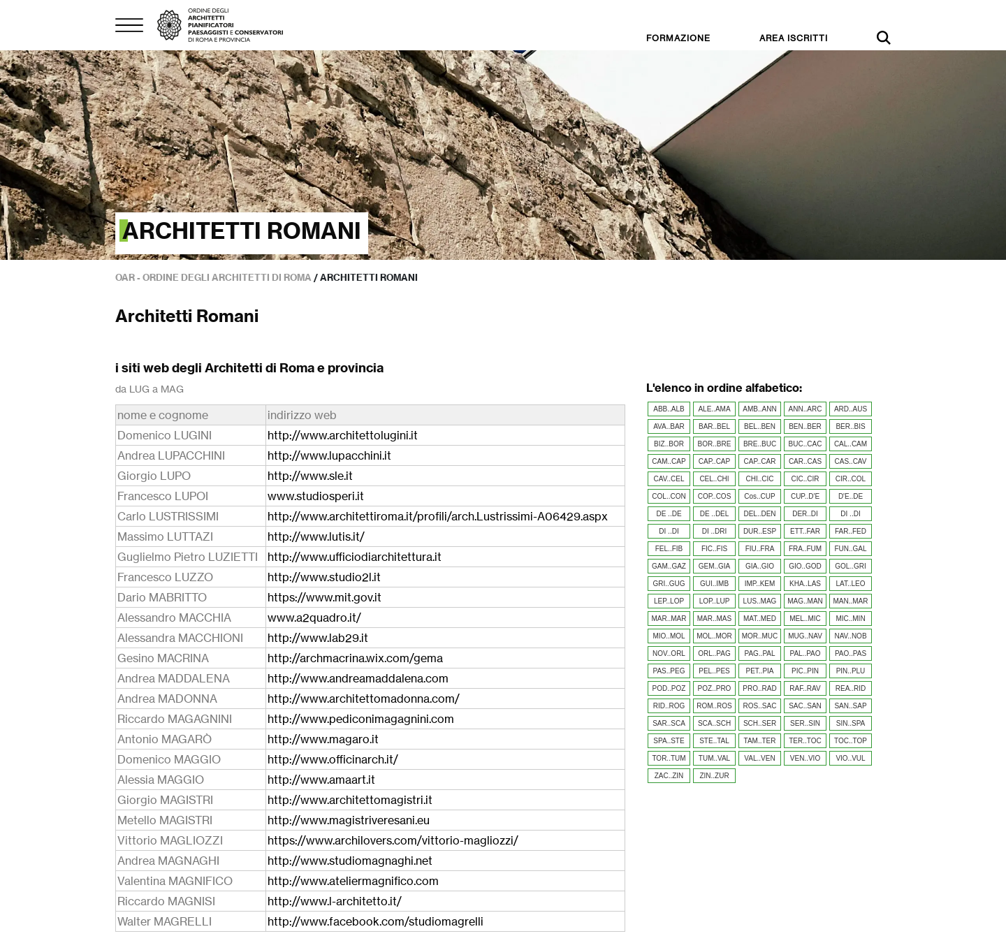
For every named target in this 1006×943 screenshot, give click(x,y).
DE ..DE (668, 514)
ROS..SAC (760, 706)
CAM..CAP (668, 461)
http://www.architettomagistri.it (350, 800)
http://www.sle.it (310, 476)
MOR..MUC (760, 636)
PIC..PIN (805, 671)
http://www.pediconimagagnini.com (361, 719)
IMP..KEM (760, 583)
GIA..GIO (759, 566)
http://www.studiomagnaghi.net (350, 861)
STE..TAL (714, 741)
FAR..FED (850, 531)
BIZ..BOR (669, 444)
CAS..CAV (851, 461)
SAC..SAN (805, 706)
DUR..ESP (759, 531)
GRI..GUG (669, 583)
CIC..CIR (805, 479)
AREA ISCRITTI (793, 38)
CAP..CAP (714, 461)
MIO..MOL (669, 636)
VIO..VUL (850, 758)
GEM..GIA (715, 566)
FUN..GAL (850, 549)
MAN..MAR (850, 601)
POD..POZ (669, 688)
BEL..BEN (759, 426)
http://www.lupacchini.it (329, 455)
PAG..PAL (759, 653)
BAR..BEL (714, 426)
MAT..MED (759, 618)
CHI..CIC (760, 479)
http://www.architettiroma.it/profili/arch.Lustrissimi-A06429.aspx (438, 516)
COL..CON (668, 496)
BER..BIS (850, 426)
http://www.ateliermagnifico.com (353, 881)
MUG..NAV (805, 636)
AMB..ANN (759, 409)
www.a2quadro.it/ (314, 617)
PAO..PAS (850, 653)
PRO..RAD (759, 688)
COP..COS (714, 496)
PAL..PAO (804, 653)
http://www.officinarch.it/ (333, 759)
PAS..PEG (669, 671)
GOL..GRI (850, 566)
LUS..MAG (760, 601)
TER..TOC (805, 741)
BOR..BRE (714, 444)
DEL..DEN (759, 514)
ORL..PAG (714, 653)
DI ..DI (850, 514)
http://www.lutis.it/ (316, 536)
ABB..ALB (668, 409)
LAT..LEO (850, 583)
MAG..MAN (805, 601)
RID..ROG (669, 706)
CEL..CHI (714, 479)
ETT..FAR (805, 531)
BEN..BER (805, 426)
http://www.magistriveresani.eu (349, 820)
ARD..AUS (850, 409)
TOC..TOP (850, 741)
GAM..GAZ (669, 566)
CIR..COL (851, 479)
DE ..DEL (714, 514)
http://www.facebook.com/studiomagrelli (375, 921)
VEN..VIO (805, 758)
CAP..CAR (760, 461)
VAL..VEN (759, 758)
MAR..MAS (714, 618)
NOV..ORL (669, 653)
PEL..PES (714, 671)
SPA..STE (668, 741)
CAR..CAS (805, 461)
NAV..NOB (850, 636)
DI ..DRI (714, 531)
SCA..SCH (714, 723)
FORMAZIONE (678, 38)
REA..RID (851, 688)
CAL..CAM (850, 444)
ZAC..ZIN (669, 776)
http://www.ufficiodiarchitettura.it (355, 557)
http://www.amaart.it (321, 780)
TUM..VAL (714, 758)
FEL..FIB (669, 549)
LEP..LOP (669, 601)
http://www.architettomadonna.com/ (364, 699)
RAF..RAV (804, 688)
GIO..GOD (805, 566)
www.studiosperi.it (316, 496)
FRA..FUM (805, 549)
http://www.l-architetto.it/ (335, 901)
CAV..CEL (669, 479)
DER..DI (805, 514)
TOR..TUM (668, 758)
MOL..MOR (714, 636)
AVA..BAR (669, 426)
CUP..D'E (805, 496)
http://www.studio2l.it (324, 577)
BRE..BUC (759, 444)
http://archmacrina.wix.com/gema (355, 658)
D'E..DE (850, 496)
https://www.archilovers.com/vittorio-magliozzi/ (393, 840)
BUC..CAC (805, 444)
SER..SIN (805, 723)
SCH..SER (759, 723)
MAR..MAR (669, 618)
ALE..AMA (714, 409)
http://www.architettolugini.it (343, 435)
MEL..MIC (804, 618)
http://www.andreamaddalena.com (358, 678)
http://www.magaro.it (323, 739)
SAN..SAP (850, 706)
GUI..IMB (714, 583)
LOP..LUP (714, 601)
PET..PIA (759, 671)
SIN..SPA (851, 723)
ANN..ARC (805, 409)
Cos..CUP (759, 496)
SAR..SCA (669, 723)
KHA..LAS (805, 583)
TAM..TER (760, 741)
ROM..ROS (714, 706)
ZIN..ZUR (714, 776)
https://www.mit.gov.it (324, 597)
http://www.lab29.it (318, 638)
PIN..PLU (851, 671)
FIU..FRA (760, 549)
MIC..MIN (850, 618)
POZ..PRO (714, 688)
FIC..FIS (714, 549)
